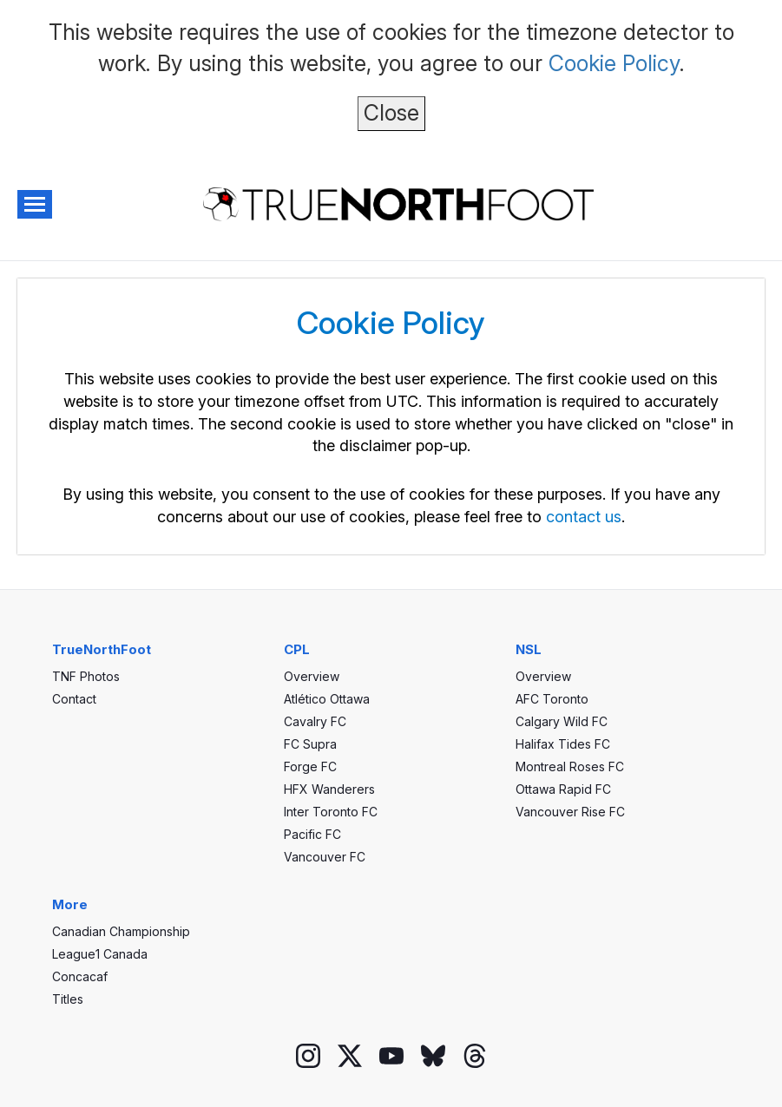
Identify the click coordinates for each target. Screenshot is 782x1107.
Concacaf (80, 976)
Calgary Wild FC (562, 721)
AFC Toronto (552, 698)
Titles (67, 999)
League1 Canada (100, 954)
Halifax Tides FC (563, 744)
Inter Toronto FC (331, 811)
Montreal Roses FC (570, 766)
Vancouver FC (324, 856)
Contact (74, 698)
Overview (311, 676)
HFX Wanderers (329, 789)
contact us (583, 517)
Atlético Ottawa (327, 698)
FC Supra (310, 744)
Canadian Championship (121, 931)
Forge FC (310, 766)
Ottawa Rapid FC (563, 789)
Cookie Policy (614, 63)
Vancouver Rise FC (570, 811)
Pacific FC (312, 834)
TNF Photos (86, 676)
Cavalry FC (315, 721)
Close (391, 113)
